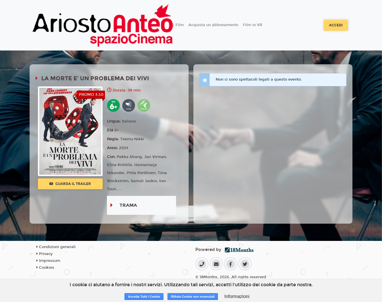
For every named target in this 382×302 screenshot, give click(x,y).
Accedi (336, 25)
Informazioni (236, 296)
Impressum (48, 260)
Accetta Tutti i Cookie (144, 296)
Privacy (44, 254)
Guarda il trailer (70, 184)
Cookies (45, 267)
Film (180, 25)
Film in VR (252, 25)
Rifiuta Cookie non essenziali (193, 296)
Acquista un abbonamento (213, 25)
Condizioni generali (56, 247)
